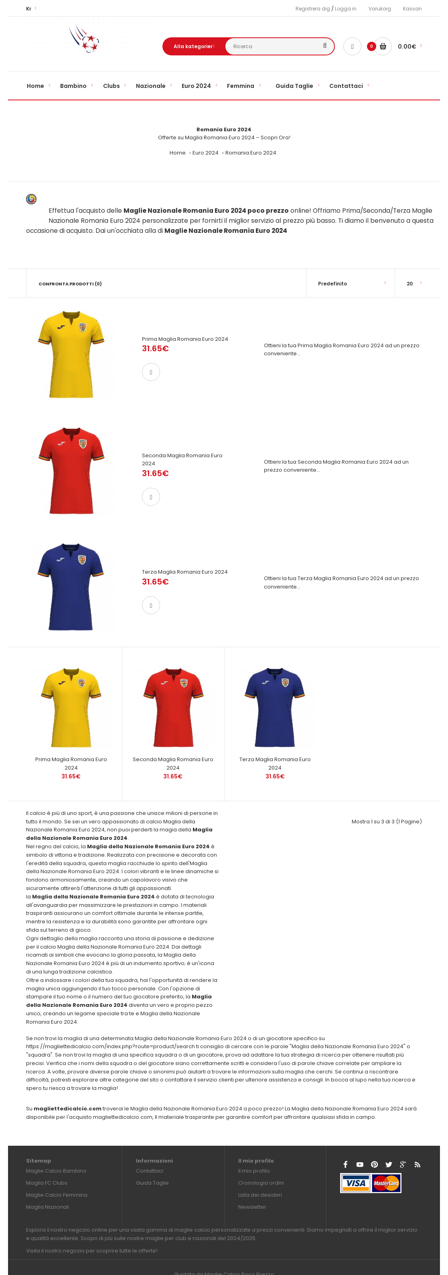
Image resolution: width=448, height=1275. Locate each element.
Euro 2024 (206, 153)
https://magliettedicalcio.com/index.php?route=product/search (110, 1025)
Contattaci (149, 1150)
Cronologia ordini (261, 1162)
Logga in (346, 8)
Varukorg (380, 8)
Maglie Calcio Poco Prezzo (239, 1253)
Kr (28, 8)
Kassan (412, 8)
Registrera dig (313, 8)
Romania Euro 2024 (250, 153)
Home (178, 153)
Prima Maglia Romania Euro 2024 (185, 339)
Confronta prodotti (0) (70, 284)
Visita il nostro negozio (55, 1229)
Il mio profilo (254, 1150)
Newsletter (252, 1186)
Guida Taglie (152, 1162)
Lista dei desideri (260, 1174)
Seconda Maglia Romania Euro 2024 (173, 742)
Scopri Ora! (275, 137)
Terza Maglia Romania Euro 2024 (185, 562)
